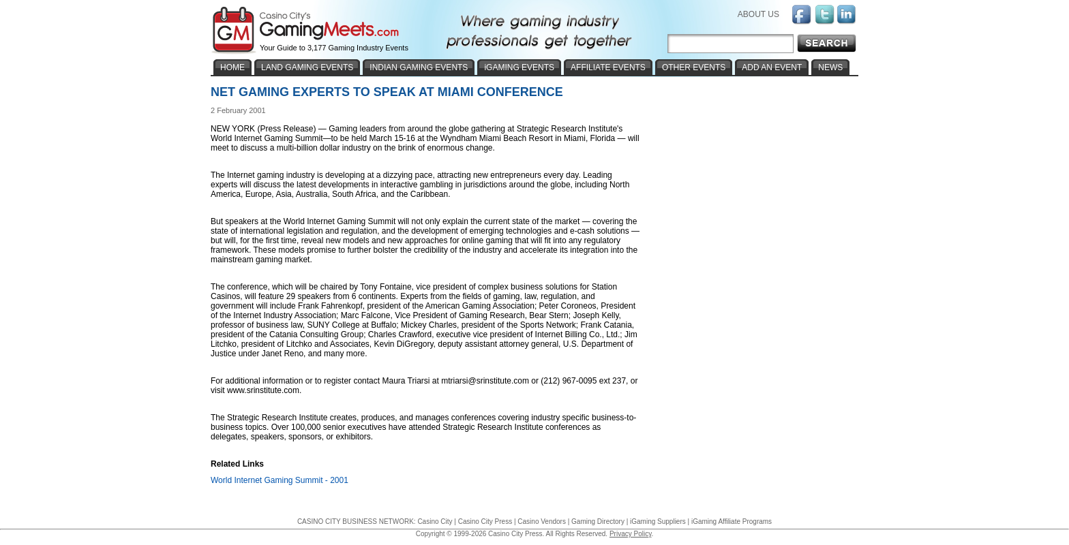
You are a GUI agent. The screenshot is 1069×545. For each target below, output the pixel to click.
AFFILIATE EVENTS (608, 67)
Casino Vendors (541, 521)
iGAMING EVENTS (519, 67)
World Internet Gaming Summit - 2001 (279, 480)
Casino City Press (485, 521)
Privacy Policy (630, 534)
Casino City (434, 521)
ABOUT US (758, 14)
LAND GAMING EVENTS (307, 67)
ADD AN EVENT (772, 67)
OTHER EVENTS (693, 67)
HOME (232, 67)
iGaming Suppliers (658, 521)
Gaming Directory (597, 521)
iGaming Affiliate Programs (731, 521)
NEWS (830, 67)
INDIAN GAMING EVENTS (419, 67)
